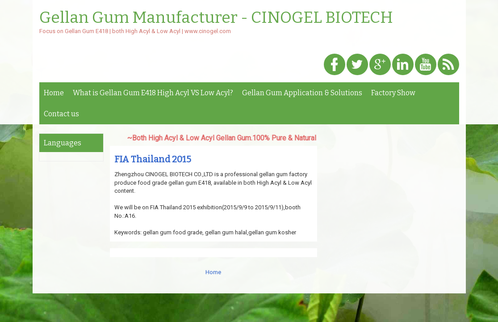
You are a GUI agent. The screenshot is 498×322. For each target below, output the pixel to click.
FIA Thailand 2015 (152, 159)
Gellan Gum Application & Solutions (302, 93)
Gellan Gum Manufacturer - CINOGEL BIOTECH (216, 18)
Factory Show (393, 93)
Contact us (61, 114)
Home (54, 93)
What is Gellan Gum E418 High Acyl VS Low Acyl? (153, 93)
